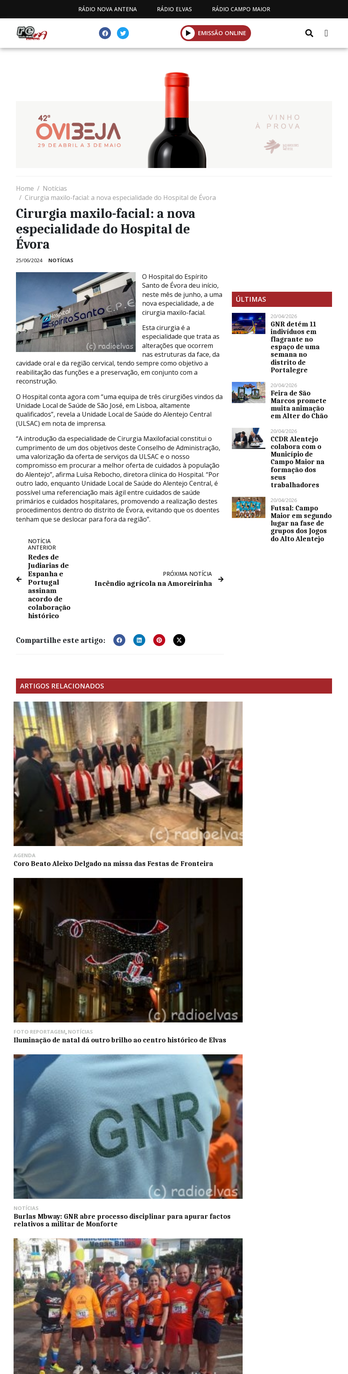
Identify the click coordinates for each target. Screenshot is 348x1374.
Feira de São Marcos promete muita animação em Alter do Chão (299, 404)
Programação (186, 1284)
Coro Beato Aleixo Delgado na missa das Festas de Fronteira (65, 784)
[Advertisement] (282, 234)
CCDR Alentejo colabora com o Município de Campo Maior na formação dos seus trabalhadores (297, 462)
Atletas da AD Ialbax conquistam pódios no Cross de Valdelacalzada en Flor (62, 899)
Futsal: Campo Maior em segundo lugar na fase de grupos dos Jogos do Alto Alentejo (301, 523)
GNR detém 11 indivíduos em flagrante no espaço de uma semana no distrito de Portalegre (295, 347)
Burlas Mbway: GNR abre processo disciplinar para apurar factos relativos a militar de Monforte (275, 788)
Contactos (249, 1284)
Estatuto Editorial (111, 1284)
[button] (189, 33)
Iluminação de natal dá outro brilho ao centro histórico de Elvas (172, 784)
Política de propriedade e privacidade (174, 1293)
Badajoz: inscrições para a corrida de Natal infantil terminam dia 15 (167, 899)
